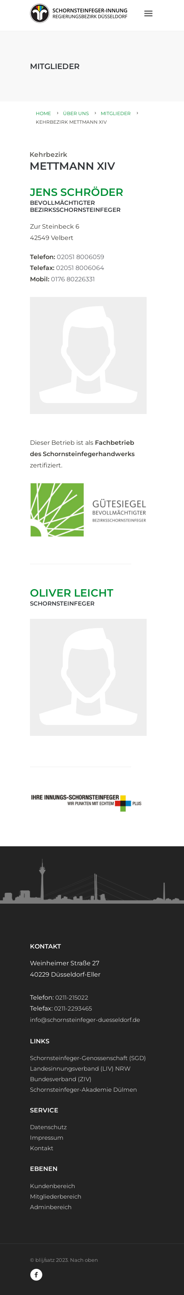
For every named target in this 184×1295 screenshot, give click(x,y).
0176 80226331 (73, 279)
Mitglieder (116, 113)
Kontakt (41, 1148)
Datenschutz (48, 1127)
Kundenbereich (52, 1186)
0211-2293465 (73, 1008)
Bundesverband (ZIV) (60, 1079)
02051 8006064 (80, 268)
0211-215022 (71, 997)
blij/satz (45, 1260)
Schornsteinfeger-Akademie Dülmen (83, 1089)
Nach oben (84, 1260)
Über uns (76, 113)
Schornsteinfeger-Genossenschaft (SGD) (88, 1058)
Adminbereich (51, 1207)
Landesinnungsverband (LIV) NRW (80, 1068)
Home (43, 113)
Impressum (46, 1137)
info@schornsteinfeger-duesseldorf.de (85, 1019)
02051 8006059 (80, 257)
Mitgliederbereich (55, 1196)
